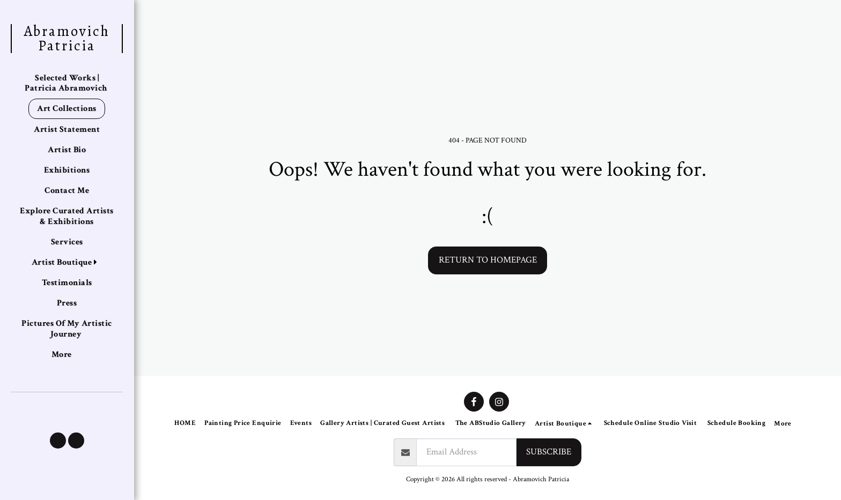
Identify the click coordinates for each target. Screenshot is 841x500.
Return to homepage (488, 260)
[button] (58, 440)
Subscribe (548, 452)
